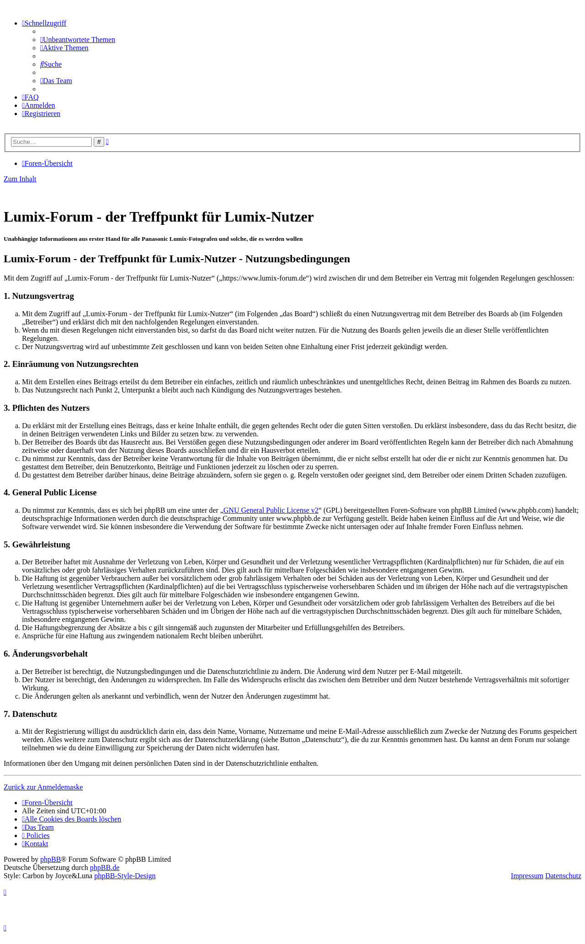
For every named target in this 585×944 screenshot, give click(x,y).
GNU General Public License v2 (271, 510)
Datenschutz (563, 876)
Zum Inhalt (20, 179)
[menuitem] (77, 39)
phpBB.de (104, 867)
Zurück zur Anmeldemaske (43, 787)
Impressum (527, 876)
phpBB (50, 859)
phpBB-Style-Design (124, 876)
